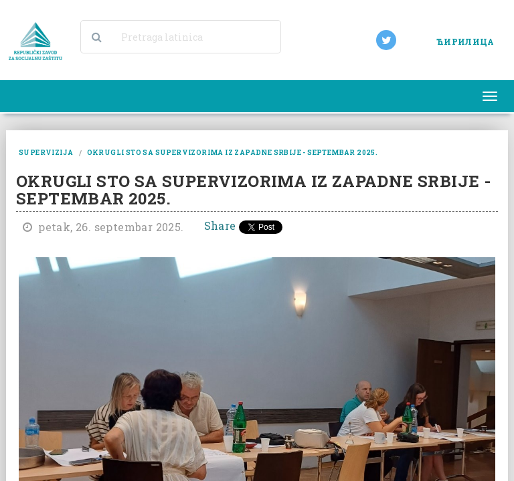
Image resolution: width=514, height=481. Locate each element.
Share (220, 225)
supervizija (46, 152)
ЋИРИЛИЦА (465, 41)
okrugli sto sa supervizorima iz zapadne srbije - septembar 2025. (232, 152)
